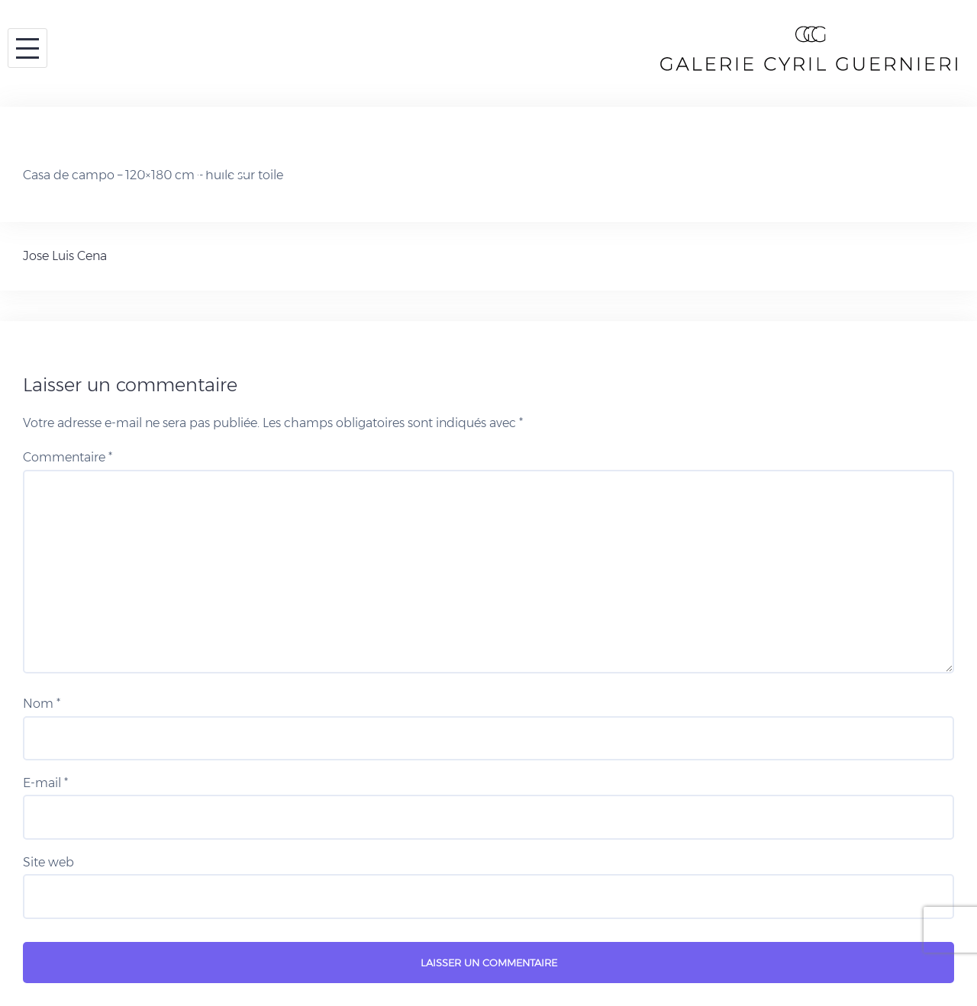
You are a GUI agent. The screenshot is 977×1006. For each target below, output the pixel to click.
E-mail (45, 783)
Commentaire (67, 457)
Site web (48, 862)
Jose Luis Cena (65, 256)
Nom (41, 703)
